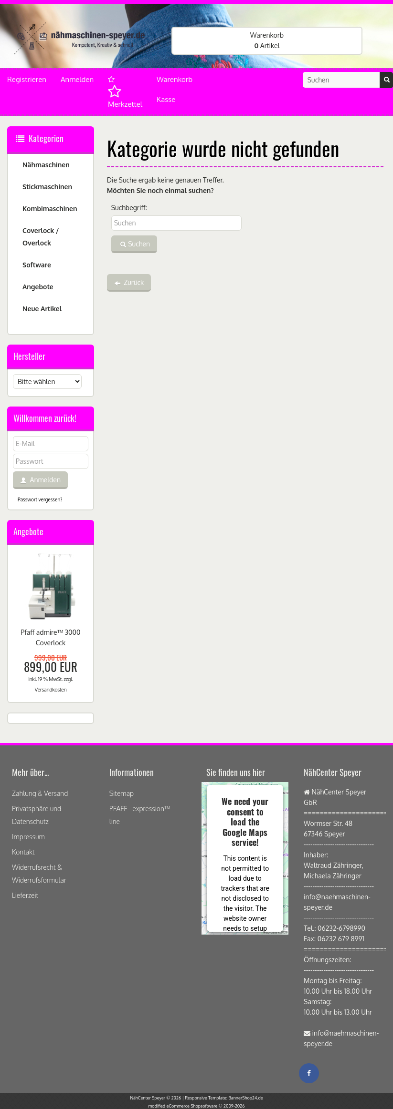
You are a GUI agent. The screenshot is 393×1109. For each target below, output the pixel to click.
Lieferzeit (25, 895)
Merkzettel (125, 92)
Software (36, 265)
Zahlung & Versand (40, 793)
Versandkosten (50, 689)
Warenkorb (174, 79)
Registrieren (26, 79)
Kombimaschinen (49, 208)
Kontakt (23, 852)
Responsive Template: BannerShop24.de (224, 1097)
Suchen (134, 244)
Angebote (37, 287)
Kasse (166, 99)
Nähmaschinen (46, 165)
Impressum (28, 837)
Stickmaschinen (47, 187)
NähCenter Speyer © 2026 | (157, 1097)
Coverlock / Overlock (40, 236)
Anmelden (77, 79)
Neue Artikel (42, 309)
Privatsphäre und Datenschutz (36, 814)
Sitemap (121, 793)
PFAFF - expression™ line (139, 814)
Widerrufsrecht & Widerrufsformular (39, 873)
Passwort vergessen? (40, 499)
